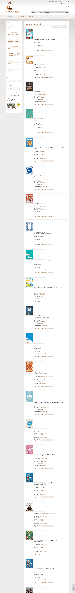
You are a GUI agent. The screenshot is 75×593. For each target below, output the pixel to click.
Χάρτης (18, 106)
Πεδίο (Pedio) (41, 310)
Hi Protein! (37, 64)
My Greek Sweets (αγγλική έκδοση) (44, 304)
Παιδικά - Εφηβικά (12, 50)
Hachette (40, 50)
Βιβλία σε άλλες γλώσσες (13, 55)
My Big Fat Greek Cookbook (42, 493)
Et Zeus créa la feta (39, 159)
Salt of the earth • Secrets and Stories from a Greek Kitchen (48, 195)
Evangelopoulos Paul (44, 125)
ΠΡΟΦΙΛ (33, 12)
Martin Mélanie (43, 49)
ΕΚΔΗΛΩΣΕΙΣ (46, 12)
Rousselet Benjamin (51, 254)
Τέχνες (9, 39)
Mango (39, 127)
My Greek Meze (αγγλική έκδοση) (44, 382)
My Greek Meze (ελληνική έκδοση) (44, 323)
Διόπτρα (40, 68)
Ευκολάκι (37, 141)
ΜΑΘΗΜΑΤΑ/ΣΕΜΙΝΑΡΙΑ (55, 12)
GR (64, 1)
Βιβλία (15, 16)
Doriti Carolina (43, 199)
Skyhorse (40, 499)
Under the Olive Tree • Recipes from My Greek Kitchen (49, 438)
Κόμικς (9, 43)
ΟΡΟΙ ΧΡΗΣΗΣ (31, 591)
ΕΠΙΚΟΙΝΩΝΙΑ (37, 591)
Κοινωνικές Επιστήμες (13, 34)
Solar (39, 273)
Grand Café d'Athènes (40, 250)
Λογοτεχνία (10, 25)
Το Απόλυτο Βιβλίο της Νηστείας (43, 420)
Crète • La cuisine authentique (42, 177)
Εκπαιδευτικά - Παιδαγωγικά (14, 46)
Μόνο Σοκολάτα (38, 402)
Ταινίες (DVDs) (10, 68)
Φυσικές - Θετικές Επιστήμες (14, 36)
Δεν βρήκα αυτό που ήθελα (13, 92)
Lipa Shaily (42, 106)
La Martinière (40, 163)
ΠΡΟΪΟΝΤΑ (40, 12)
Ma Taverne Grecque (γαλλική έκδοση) (45, 547)
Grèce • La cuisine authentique (42, 232)
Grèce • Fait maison (39, 46)
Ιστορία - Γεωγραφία (12, 32)
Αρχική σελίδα (9, 16)
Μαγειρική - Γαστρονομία (25, 16)
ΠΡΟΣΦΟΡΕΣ (11, 61)
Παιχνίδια (9, 63)
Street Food (37, 529)
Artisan (39, 107)
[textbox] (13, 81)
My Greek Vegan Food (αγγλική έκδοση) (45, 363)
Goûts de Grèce (38, 121)
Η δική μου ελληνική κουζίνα (42, 567)
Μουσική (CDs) (10, 66)
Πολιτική (10, 29)
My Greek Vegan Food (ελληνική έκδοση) (46, 456)
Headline (40, 442)
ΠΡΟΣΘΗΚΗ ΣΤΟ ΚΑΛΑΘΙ (47, 40)
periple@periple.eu (11, 102)
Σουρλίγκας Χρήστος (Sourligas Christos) (48, 497)
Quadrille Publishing (42, 200)
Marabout (40, 32)
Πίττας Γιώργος (43, 478)
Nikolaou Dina (43, 86)
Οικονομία (10, 27)
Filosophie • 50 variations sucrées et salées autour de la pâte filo (49, 83)
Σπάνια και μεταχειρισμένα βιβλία (13, 58)
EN (68, 1)
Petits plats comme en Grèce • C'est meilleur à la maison (50, 287)
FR (66, 1)
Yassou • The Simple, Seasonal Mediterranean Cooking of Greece (50, 102)
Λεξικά (9, 48)
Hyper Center (26, 591)
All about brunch (39, 343)
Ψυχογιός (40, 349)
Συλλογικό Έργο (43, 308)
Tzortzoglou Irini (43, 440)
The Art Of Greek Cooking (41, 214)
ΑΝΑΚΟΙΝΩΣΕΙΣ (65, 12)
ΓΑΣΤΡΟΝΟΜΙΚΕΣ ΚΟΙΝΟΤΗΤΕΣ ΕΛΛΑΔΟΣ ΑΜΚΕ (48, 479)
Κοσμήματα (9, 70)
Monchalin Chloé (43, 254)
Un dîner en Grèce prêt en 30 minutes (44, 30)
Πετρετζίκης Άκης (43, 67)
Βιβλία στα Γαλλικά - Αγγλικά (14, 53)
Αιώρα (39, 218)
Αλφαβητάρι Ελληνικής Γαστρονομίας (45, 475)
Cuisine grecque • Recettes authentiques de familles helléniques (48, 270)
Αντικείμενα (9, 73)
